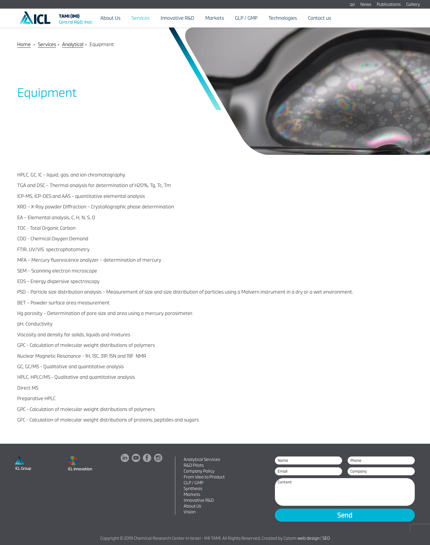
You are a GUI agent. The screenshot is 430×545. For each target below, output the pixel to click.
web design (308, 538)
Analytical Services (202, 459)
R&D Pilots (194, 465)
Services (47, 44)
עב (352, 4)
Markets (192, 494)
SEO (326, 538)
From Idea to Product (204, 477)
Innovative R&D (199, 500)
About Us (192, 506)
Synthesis (193, 488)
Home (24, 44)
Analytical (73, 44)
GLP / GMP (193, 483)
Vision (190, 512)
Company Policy (199, 471)
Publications (389, 4)
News (365, 4)
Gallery (413, 4)
